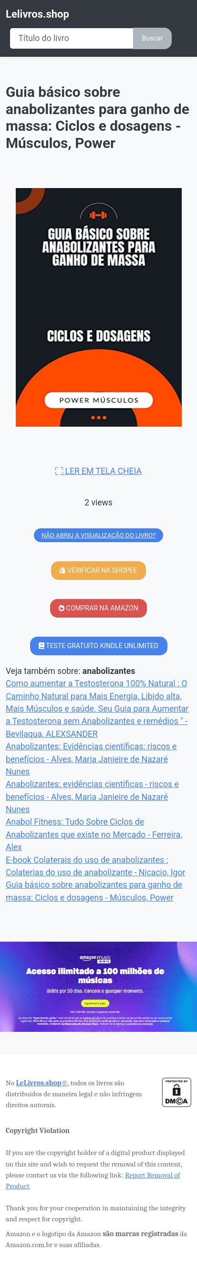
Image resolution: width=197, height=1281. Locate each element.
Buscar (152, 38)
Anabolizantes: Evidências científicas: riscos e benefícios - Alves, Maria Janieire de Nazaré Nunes (91, 759)
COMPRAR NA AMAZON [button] (98, 608)
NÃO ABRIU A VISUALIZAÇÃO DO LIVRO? (98, 535)
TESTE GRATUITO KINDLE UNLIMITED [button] (98, 646)
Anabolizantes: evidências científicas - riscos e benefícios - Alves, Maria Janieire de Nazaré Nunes (92, 796)
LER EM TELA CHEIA (98, 471)
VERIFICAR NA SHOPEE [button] (98, 570)
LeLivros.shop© (41, 1083)
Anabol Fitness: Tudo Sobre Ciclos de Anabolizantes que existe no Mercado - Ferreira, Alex (94, 834)
